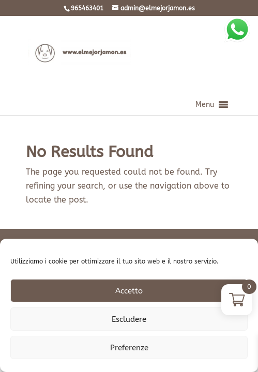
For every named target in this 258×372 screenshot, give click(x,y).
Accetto (129, 291)
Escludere (129, 319)
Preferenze (129, 347)
